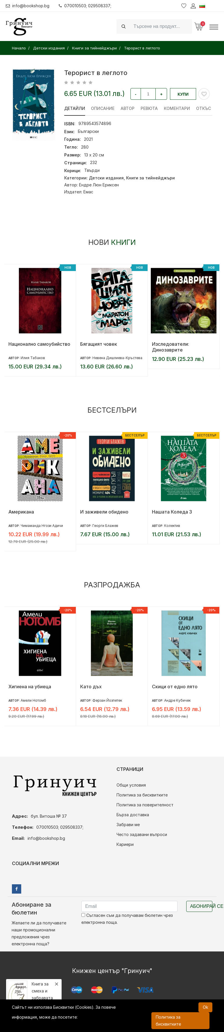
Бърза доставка (133, 814)
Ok (205, 1007)
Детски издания (106, 177)
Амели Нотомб (33, 700)
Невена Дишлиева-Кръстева (117, 358)
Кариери (125, 844)
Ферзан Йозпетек (107, 700)
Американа (21, 512)
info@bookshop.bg (28, 5)
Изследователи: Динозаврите (170, 347)
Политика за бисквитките (142, 794)
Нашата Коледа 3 (172, 512)
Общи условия (131, 785)
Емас (88, 191)
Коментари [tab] (177, 108)
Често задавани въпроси (142, 834)
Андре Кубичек (177, 700)
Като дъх (91, 686)
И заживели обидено (104, 512)
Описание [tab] (103, 108)
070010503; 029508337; (85, 5)
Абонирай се (201, 906)
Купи (183, 94)
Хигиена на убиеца (29, 686)
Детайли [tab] (74, 108)
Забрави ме (128, 824)
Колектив (172, 525)
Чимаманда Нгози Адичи (42, 525)
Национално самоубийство (39, 344)
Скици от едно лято (175, 686)
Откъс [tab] (203, 108)
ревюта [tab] (149, 108)
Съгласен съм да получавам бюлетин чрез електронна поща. (127, 919)
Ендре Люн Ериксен (99, 184)
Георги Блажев (105, 525)
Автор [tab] (128, 108)
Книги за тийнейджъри (150, 177)
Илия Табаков (33, 358)
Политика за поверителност (145, 804)
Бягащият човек (98, 344)
